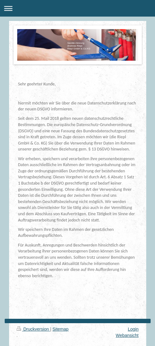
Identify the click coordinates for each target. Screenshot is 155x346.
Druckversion (33, 329)
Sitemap (61, 329)
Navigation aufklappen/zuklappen (77, 8)
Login (133, 329)
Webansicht (127, 335)
